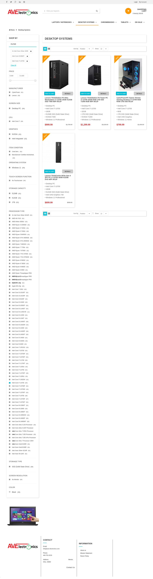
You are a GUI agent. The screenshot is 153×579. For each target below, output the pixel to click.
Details (67, 93)
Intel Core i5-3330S (20, 341)
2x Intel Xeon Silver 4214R (22, 215)
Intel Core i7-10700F (20, 354)
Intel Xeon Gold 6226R (21, 444)
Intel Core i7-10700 (19, 350)
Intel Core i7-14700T (20, 402)
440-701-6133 (47, 555)
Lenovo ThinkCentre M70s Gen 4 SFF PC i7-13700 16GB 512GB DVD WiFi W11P (58, 177)
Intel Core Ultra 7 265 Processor (24, 434)
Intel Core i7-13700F (20, 386)
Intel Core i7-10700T (20, 357)
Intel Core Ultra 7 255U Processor (22, 431)
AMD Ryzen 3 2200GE (21, 225)
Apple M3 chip (18, 283)
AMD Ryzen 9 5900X (20, 260)
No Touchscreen (19, 180)
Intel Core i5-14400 (19, 328)
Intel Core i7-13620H (20, 379)
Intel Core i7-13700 (19, 383)
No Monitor (17, 479)
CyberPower (17, 92)
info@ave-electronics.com (51, 549)
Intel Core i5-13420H (20, 325)
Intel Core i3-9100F (20, 299)
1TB (15, 202)
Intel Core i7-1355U (20, 376)
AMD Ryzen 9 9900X (20, 267)
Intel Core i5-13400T (20, 321)
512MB (16, 193)
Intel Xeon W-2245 (19, 454)
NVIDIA (16, 134)
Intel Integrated (19, 139)
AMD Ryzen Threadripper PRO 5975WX (22, 280)
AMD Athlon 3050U (19, 221)
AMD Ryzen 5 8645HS (21, 234)
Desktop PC (18, 108)
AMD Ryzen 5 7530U (20, 231)
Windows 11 (18, 168)
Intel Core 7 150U (19, 289)
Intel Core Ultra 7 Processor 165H (22, 441)
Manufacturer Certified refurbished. (23, 155)
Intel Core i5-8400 (19, 344)
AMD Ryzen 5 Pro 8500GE (22, 241)
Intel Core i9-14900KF (20, 421)
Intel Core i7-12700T (20, 373)
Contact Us (70, 567)
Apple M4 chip (18, 286)
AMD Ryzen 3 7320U (20, 228)
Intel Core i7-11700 (19, 360)
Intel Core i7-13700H (20, 389)
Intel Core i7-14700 (19, 396)
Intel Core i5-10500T (20, 305)
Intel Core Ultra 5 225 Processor (24, 425)
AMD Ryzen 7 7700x (20, 247)
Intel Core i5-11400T (20, 309)
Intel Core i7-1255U (20, 367)
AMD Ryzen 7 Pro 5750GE (22, 257)
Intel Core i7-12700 (19, 370)
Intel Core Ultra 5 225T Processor (22, 428)
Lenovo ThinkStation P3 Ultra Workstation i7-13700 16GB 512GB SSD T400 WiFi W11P (58, 99)
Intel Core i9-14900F (20, 418)
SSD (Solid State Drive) (22, 467)
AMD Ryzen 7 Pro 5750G (21, 254)
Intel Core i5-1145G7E (21, 312)
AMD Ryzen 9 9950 (20, 270)
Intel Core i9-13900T (20, 412)
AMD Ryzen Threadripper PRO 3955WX (22, 273)
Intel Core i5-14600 (19, 338)
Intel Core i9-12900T (20, 405)
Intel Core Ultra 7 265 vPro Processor (24, 438)
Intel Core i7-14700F (20, 399)
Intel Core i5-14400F (20, 331)
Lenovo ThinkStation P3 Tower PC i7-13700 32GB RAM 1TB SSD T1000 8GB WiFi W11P (94, 99)
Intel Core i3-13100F (20, 296)
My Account (142, 2)
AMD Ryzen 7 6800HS (21, 244)
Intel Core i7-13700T (20, 392)
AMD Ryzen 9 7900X (20, 263)
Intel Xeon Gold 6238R (21, 447)
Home (12, 30)
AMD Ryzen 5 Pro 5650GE (22, 238)
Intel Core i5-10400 (19, 302)
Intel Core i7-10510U (20, 347)
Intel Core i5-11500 (19, 315)
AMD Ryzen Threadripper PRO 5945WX (22, 277)
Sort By (76, 49)
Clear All (13, 65)
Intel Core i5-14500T (20, 334)
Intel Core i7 (17, 121)
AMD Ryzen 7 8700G (20, 250)
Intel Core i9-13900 (19, 408)
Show (97, 49)
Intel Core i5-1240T (19, 318)
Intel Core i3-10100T (20, 292)
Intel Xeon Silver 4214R (21, 450)
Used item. (17, 151)
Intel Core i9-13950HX (21, 415)
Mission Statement (86, 553)
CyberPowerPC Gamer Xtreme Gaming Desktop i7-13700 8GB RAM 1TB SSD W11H (129, 99)
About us (83, 550)
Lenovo (16, 95)
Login (135, 2)
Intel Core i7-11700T (20, 363)
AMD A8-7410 (18, 218)
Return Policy (84, 556)
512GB (16, 198)
